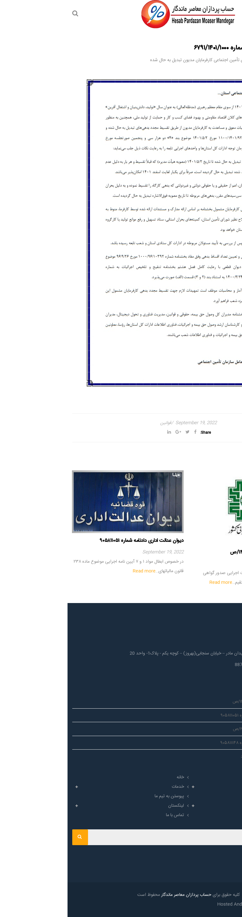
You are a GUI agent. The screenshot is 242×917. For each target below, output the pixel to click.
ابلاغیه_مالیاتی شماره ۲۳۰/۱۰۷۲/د (202, 756)
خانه (112, 777)
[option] (181, 528)
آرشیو (228, 806)
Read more (153, 582)
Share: (138, 432)
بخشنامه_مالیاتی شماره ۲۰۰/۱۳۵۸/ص (198, 729)
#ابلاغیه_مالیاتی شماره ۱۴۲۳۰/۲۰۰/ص (199, 552)
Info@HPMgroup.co (209, 674)
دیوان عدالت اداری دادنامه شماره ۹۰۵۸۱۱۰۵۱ (74, 541)
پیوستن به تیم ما (101, 796)
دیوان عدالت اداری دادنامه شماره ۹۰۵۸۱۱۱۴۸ (192, 742)
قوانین (98, 423)
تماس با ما (107, 815)
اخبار (229, 796)
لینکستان (108, 806)
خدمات (110, 787)
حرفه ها (226, 787)
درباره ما (226, 777)
